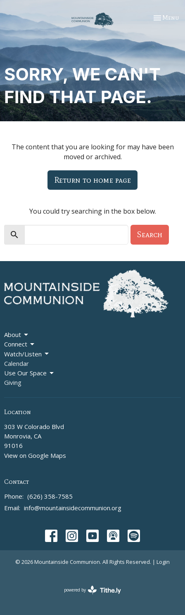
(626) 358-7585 (50, 496)
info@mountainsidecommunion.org (72, 508)
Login (163, 562)
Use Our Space (29, 373)
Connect (20, 344)
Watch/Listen (27, 354)
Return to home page (92, 180)
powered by (92, 590)
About (16, 334)
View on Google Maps (35, 455)
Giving (12, 382)
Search (149, 234)
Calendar (16, 363)
